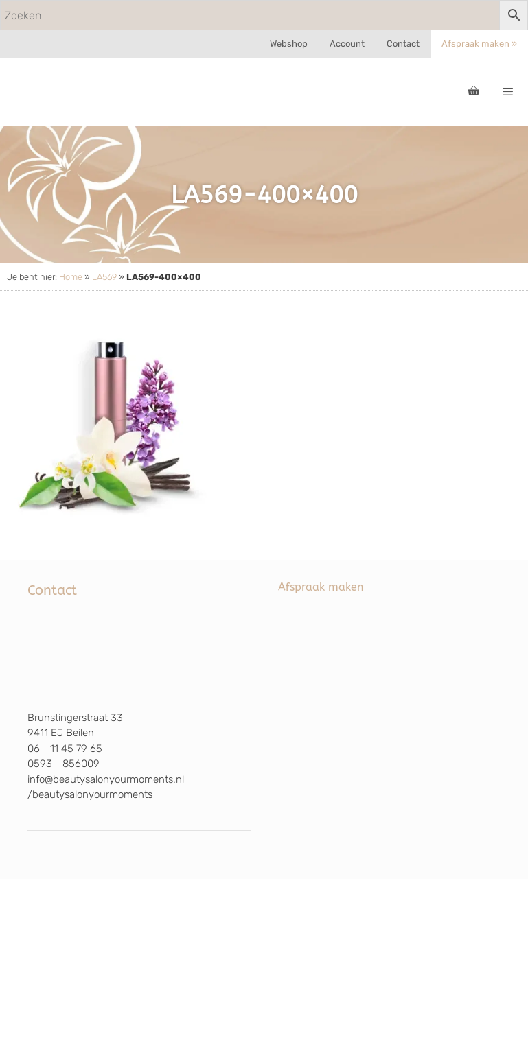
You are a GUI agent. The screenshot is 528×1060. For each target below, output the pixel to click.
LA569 (104, 277)
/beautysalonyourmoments (89, 794)
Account (347, 43)
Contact (403, 43)
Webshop (289, 43)
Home (70, 277)
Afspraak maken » (479, 43)
